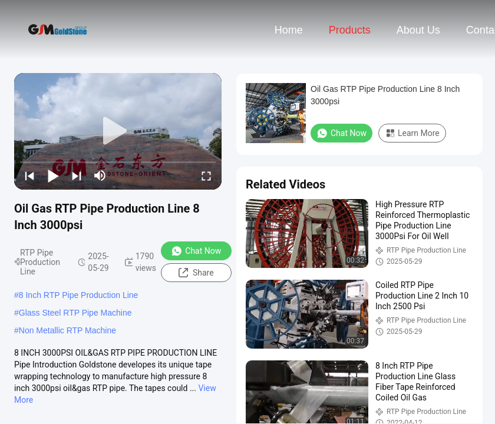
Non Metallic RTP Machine (67, 330)
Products (350, 30)
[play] (118, 131)
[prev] (29, 175)
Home (289, 30)
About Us (418, 30)
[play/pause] (53, 175)
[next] (76, 175)
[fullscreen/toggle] (206, 175)
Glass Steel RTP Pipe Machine (75, 312)
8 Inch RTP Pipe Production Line (78, 295)
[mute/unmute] (100, 175)
